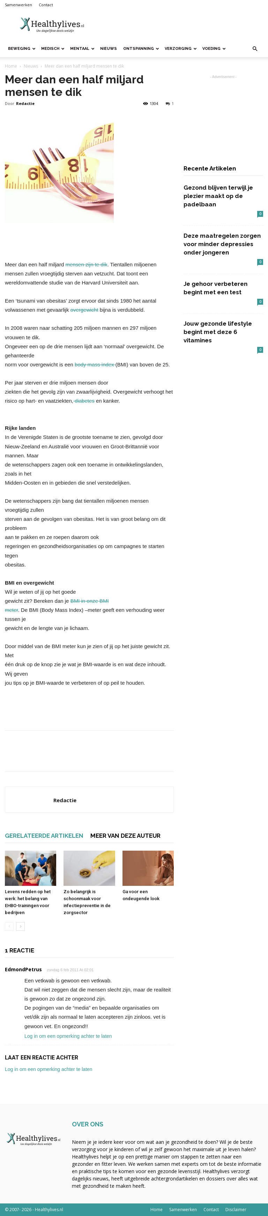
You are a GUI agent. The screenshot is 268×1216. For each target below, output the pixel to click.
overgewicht (84, 310)
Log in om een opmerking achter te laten (68, 1036)
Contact (46, 4)
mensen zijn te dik (86, 264)
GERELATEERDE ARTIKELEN (44, 835)
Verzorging (181, 48)
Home (11, 66)
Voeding (214, 48)
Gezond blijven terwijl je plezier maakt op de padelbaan (218, 196)
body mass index (95, 364)
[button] (254, 49)
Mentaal (82, 48)
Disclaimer (235, 1210)
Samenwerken (18, 4)
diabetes (84, 401)
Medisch (53, 48)
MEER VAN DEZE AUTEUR (125, 835)
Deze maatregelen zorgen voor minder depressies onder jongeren (222, 244)
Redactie (25, 103)
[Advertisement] (181, 25)
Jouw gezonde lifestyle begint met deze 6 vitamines (218, 332)
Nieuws (108, 48)
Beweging (22, 48)
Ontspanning (141, 48)
